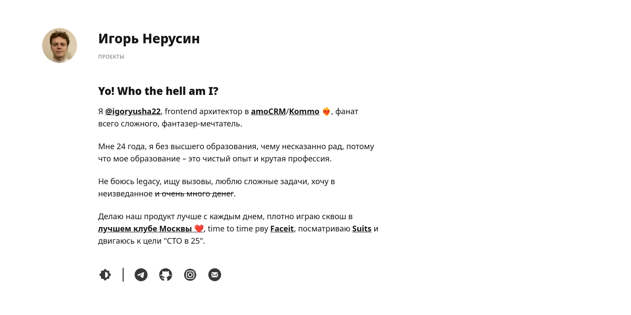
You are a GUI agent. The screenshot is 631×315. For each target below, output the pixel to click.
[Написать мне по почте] (215, 275)
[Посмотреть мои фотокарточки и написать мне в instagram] (190, 275)
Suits (362, 228)
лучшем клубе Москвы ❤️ (151, 228)
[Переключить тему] (105, 275)
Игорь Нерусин (149, 38)
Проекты (111, 56)
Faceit (282, 228)
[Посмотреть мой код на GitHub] (166, 275)
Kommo (304, 111)
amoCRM (268, 111)
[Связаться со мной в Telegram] (141, 275)
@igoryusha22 (132, 111)
